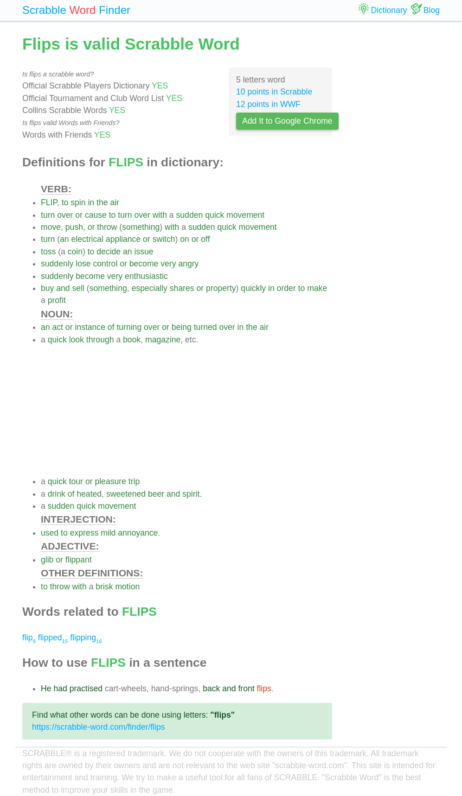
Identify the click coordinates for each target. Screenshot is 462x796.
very (168, 263)
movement (245, 215)
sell (78, 288)
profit (57, 300)
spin (78, 202)
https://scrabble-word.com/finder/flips (98, 727)
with (160, 215)
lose (83, 263)
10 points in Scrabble (274, 91)
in (91, 202)
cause (96, 215)
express (84, 532)
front (246, 688)
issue (144, 251)
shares (182, 288)
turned (205, 327)
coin (75, 251)
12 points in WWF (268, 104)
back (211, 688)
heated (89, 494)
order (286, 288)
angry (188, 263)
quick (214, 215)
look (76, 339)
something (141, 227)
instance (90, 327)
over (65, 215)
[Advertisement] (186, 410)
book (132, 339)
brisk (104, 586)
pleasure (110, 481)
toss (48, 251)
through (100, 339)
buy (47, 288)
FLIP (49, 202)
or (79, 215)
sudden (189, 215)
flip (29, 637)
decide (108, 251)
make (317, 288)
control (105, 263)
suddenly (57, 263)
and (63, 288)
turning (128, 327)
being (182, 327)
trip (134, 481)
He (46, 688)
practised (86, 688)
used (49, 532)
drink (56, 494)
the (102, 202)
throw (107, 227)
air (114, 202)
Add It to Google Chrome (287, 121)
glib (47, 559)
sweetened (126, 494)
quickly (253, 288)
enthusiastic (146, 276)
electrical (87, 239)
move (51, 227)
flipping (86, 637)
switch (164, 239)
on (184, 239)
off (205, 239)
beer (156, 494)
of (111, 327)
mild (108, 532)
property (221, 288)
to (65, 202)
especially (149, 288)
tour (76, 481)
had (60, 688)
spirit (190, 494)
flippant (78, 559)
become (144, 263)
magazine (162, 339)
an (64, 239)
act (57, 327)
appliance (123, 239)
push (74, 227)
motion (127, 586)
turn (48, 215)
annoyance (138, 532)
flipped (53, 637)
